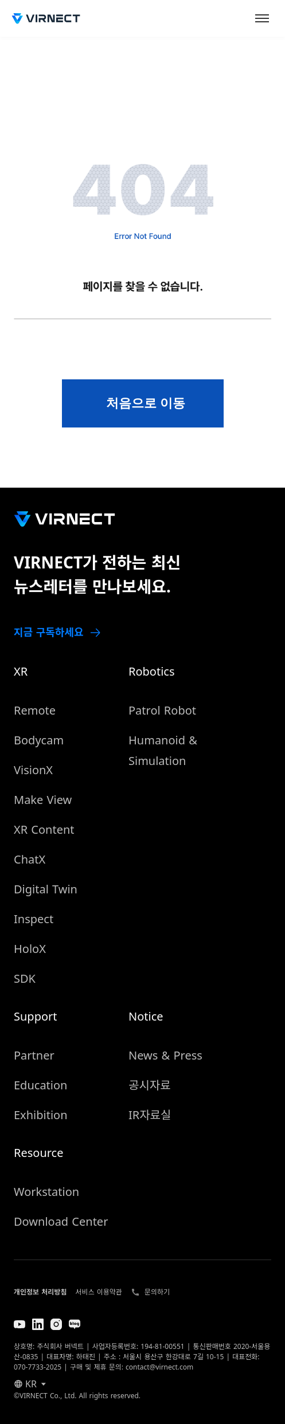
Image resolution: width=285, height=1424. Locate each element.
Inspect (33, 919)
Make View (43, 799)
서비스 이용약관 (98, 1292)
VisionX (33, 770)
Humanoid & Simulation (162, 750)
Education (40, 1085)
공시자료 (149, 1085)
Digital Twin (45, 889)
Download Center (61, 1221)
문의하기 (157, 1292)
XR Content (44, 829)
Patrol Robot (162, 710)
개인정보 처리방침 (40, 1292)
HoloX (30, 948)
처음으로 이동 (145, 403)
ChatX (29, 859)
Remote (35, 710)
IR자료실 (149, 1115)
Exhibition (41, 1115)
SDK (25, 978)
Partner (34, 1055)
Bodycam (39, 740)
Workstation (46, 1191)
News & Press (165, 1055)
